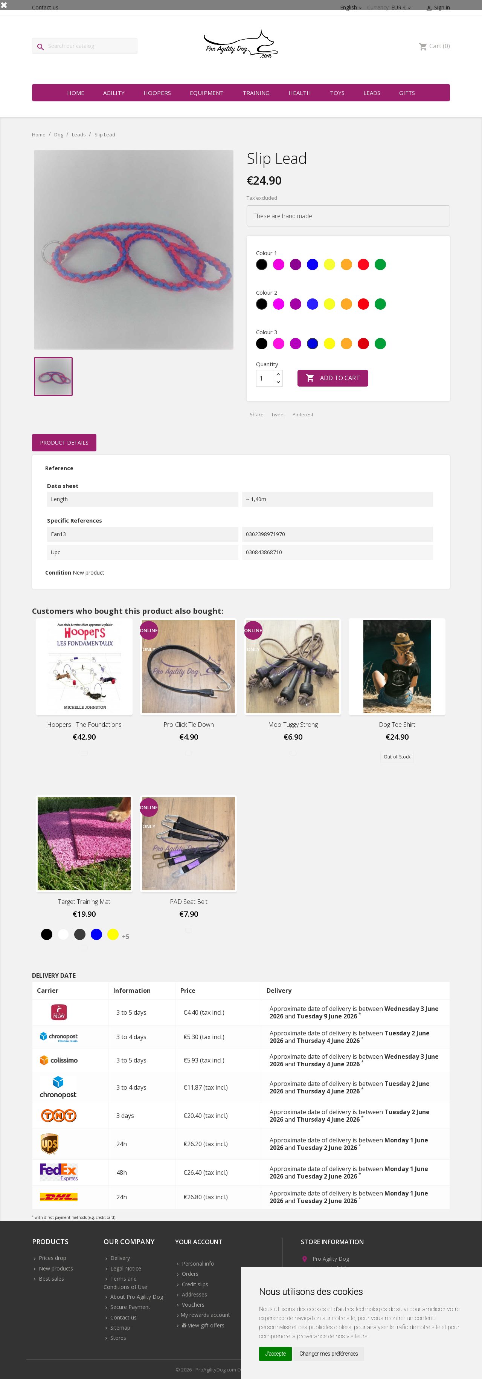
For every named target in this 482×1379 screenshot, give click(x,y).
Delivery (119, 1257)
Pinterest (303, 414)
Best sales (50, 1278)
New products (55, 1268)
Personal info (197, 1263)
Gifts (407, 92)
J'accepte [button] (275, 1354)
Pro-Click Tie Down (188, 724)
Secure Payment (129, 1306)
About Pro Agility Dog (136, 1296)
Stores (117, 1337)
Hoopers (157, 92)
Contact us (123, 1317)
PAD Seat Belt (188, 901)
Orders (189, 1273)
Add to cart (333, 378)
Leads (371, 92)
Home (75, 92)
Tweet (278, 414)
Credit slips (194, 1284)
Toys (337, 92)
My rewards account (205, 1314)
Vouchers (192, 1304)
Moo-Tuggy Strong (293, 724)
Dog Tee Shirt (397, 724)
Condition (58, 572)
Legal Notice (125, 1268)
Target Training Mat (84, 901)
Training (256, 92)
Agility (114, 92)
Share (257, 414)
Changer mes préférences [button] (328, 1354)
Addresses (193, 1294)
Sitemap (119, 1327)
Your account (199, 1242)
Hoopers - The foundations (84, 724)
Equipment (207, 92)
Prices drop (51, 1257)
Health (299, 92)
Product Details (64, 442)
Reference (59, 468)
